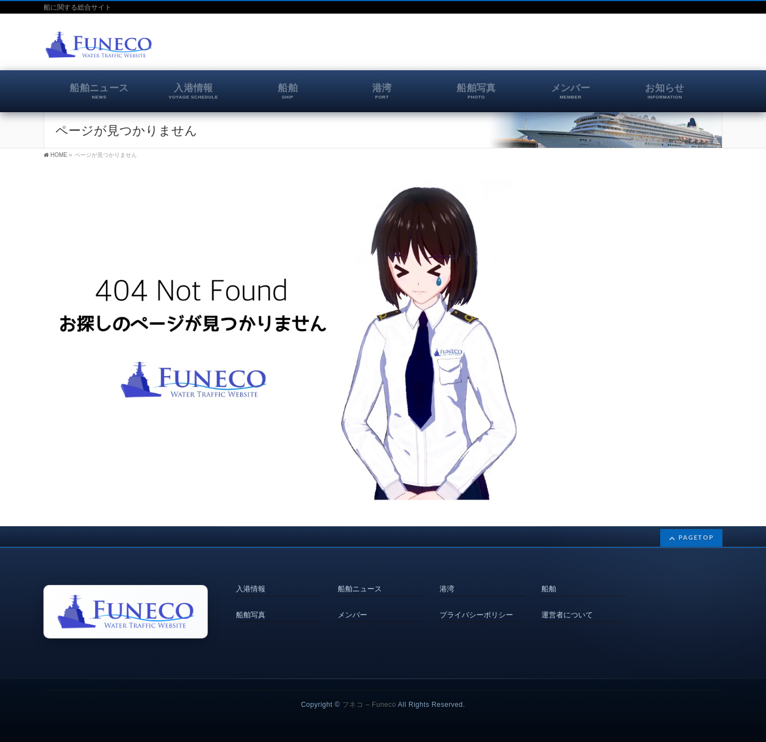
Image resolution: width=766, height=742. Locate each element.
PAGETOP (696, 537)
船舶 (548, 589)
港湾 (447, 589)
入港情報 (250, 589)
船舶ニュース (360, 589)
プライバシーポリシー (476, 615)
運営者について (567, 615)
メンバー (352, 615)
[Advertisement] (590, 48)
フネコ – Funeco (369, 705)
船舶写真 (250, 615)
